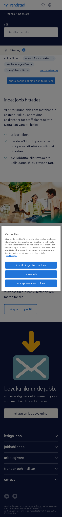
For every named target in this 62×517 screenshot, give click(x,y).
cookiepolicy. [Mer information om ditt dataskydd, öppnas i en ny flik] (11, 256)
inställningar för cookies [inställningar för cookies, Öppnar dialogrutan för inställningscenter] (31, 265)
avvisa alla (31, 274)
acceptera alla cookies (31, 283)
